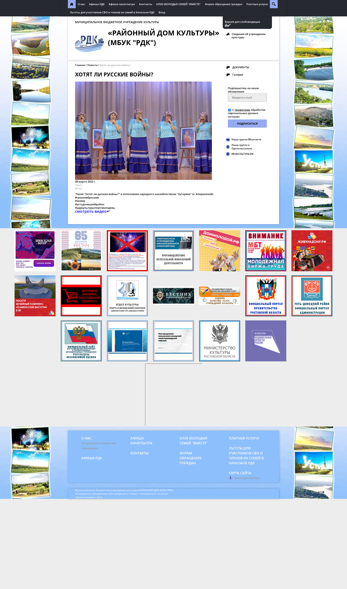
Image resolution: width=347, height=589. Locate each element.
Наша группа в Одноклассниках (242, 146)
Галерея (237, 74)
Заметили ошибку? (247, 478)
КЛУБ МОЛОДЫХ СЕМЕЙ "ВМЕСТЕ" (178, 4)
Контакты (145, 4)
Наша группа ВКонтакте (246, 139)
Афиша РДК (97, 4)
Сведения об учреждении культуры (249, 35)
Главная (80, 65)
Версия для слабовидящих (242, 22)
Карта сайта (240, 473)
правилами (242, 110)
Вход (162, 12)
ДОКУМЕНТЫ (240, 67)
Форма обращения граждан (223, 4)
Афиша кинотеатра (122, 4)
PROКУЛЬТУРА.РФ (242, 153)
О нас (81, 4)
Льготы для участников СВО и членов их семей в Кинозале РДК (112, 12)
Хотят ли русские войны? (115, 65)
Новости (92, 65)
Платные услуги (257, 4)
